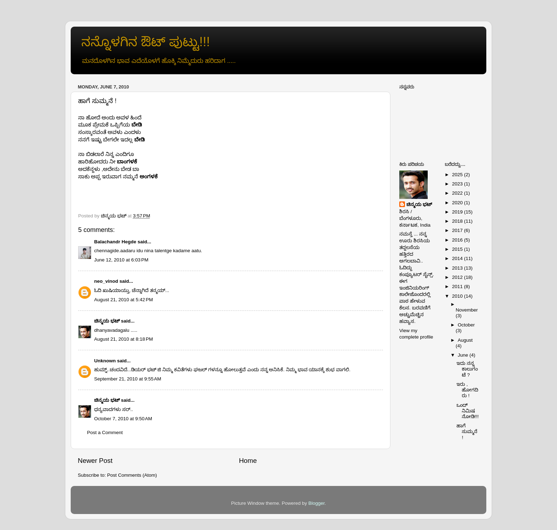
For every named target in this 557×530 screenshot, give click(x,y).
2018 (458, 221)
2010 (458, 296)
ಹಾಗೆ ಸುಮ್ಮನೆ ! (466, 431)
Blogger (316, 503)
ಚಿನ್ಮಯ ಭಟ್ (107, 321)
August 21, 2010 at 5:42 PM (123, 299)
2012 (458, 277)
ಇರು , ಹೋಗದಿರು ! (467, 390)
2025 (458, 174)
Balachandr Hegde (115, 241)
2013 (458, 268)
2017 (458, 230)
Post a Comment (105, 432)
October (466, 325)
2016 (458, 240)
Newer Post (95, 460)
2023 (458, 183)
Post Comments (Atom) (132, 475)
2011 (458, 286)
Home (248, 460)
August (465, 340)
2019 (458, 212)
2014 (458, 258)
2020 (458, 202)
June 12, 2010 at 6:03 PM (121, 260)
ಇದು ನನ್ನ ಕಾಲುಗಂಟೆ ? (467, 369)
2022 (458, 193)
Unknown (105, 360)
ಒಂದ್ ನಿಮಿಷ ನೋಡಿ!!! (467, 410)
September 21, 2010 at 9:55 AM (127, 379)
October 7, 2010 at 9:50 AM (123, 418)
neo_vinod (106, 281)
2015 (458, 249)
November (467, 310)
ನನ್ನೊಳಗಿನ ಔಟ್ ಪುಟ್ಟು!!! (145, 41)
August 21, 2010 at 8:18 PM (123, 339)
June (464, 355)
